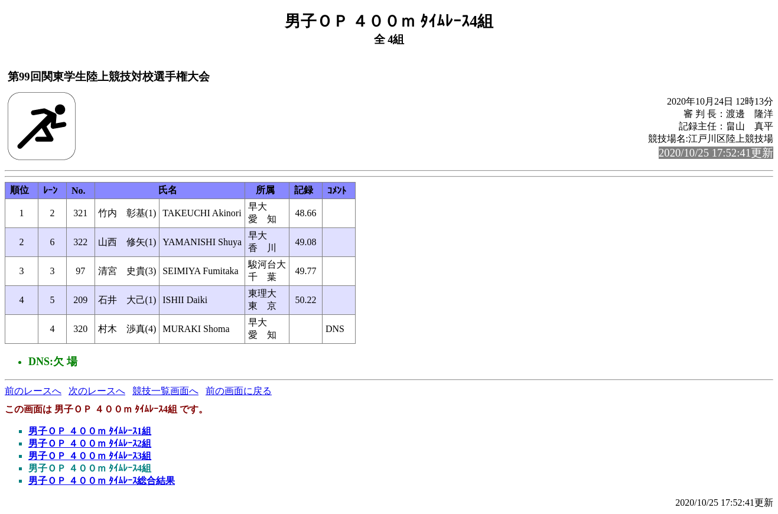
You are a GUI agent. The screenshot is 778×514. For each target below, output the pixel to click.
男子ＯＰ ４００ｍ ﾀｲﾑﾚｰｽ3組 (89, 456)
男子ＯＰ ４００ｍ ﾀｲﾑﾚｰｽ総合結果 (101, 481)
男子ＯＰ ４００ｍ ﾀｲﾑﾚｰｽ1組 (89, 431)
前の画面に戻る (239, 391)
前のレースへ (33, 391)
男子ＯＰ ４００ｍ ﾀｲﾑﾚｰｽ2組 (89, 443)
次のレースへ (97, 391)
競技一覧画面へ (165, 391)
